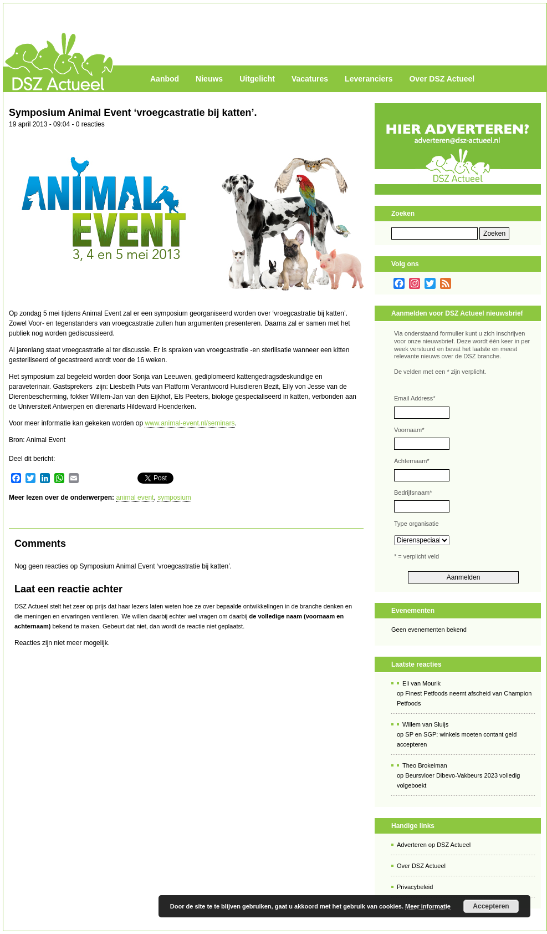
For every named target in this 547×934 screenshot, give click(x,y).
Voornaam (409, 430)
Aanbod (164, 78)
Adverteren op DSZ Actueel (434, 844)
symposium (174, 497)
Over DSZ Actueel (441, 78)
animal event (135, 497)
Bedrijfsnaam (413, 492)
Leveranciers (368, 78)
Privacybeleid (415, 887)
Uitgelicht (257, 78)
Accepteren (491, 906)
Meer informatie (428, 906)
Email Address (415, 398)
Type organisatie (416, 523)
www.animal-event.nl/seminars (189, 423)
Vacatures (310, 78)
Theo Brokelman (424, 765)
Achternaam (412, 461)
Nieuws (209, 78)
